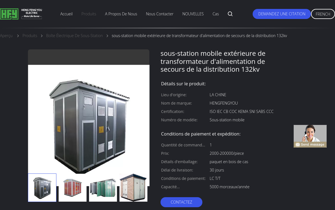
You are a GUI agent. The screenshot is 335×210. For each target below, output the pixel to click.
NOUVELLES (193, 13)
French (323, 14)
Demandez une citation (281, 13)
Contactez (181, 202)
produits (89, 13)
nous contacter (159, 13)
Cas (215, 13)
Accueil (66, 13)
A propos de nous (121, 13)
